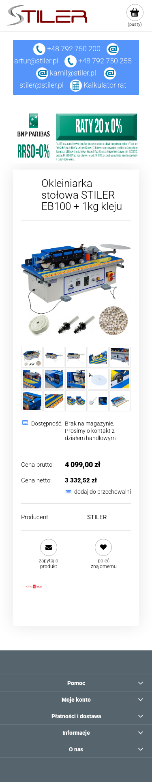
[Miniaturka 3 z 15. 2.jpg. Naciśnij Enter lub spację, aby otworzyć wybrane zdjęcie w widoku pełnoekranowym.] (75, 357)
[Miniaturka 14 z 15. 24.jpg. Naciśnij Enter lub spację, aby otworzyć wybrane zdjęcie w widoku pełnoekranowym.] (98, 400)
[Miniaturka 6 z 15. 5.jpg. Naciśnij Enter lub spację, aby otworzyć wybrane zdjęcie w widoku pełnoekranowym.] (32, 379)
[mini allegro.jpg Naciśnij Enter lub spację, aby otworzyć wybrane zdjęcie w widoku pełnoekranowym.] (76, 283)
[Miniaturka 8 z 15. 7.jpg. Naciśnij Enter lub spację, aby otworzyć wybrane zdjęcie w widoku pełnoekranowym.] (75, 379)
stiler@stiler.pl (41, 85)
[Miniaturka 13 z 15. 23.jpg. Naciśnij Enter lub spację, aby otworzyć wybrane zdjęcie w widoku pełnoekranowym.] (75, 400)
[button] (48, 554)
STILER (97, 517)
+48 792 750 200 (67, 48)
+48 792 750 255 (98, 61)
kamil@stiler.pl (73, 73)
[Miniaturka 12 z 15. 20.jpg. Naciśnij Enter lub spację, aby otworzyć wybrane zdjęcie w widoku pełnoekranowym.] (53, 400)
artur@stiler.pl (36, 61)
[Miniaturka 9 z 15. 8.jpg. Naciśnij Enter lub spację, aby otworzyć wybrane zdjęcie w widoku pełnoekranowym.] (98, 379)
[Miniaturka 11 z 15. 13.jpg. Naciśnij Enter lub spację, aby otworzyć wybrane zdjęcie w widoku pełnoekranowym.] (32, 400)
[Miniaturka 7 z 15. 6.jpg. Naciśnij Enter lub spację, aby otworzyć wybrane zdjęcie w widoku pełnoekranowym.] (53, 379)
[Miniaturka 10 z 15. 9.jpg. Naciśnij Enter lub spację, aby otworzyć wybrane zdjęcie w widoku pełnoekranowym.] (120, 379)
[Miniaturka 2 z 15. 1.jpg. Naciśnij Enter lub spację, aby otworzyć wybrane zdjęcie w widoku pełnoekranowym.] (53, 357)
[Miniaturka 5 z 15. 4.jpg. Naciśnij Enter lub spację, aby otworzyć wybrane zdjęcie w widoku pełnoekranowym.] (120, 357)
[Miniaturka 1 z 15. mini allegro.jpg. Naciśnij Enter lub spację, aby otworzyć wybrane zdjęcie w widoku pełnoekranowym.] (32, 357)
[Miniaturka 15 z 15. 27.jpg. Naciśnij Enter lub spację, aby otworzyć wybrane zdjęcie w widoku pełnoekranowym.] (120, 400)
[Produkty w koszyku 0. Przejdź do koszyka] (135, 15)
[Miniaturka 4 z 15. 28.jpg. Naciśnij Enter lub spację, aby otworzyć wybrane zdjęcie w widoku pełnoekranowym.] (98, 357)
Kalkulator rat (104, 85)
